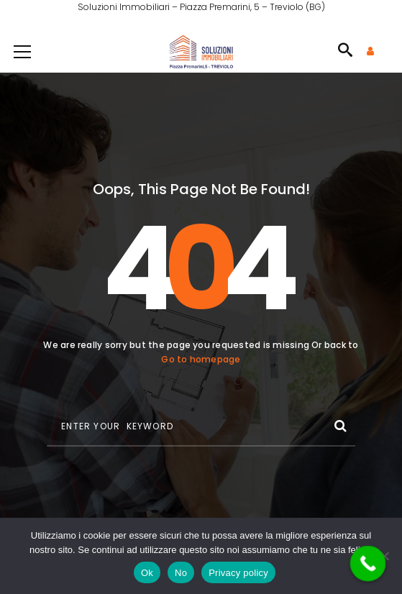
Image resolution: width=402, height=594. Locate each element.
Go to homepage (200, 359)
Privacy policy (238, 572)
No (181, 572)
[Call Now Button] (368, 564)
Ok (147, 572)
